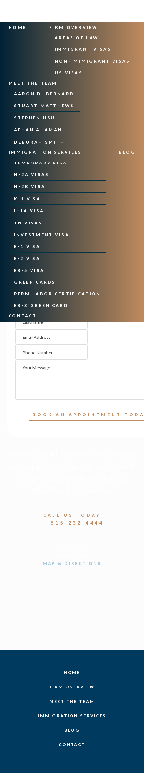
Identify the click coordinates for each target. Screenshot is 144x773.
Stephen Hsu (34, 118)
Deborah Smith (39, 142)
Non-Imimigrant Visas (92, 61)
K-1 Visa (27, 198)
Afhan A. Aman (38, 130)
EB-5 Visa (29, 270)
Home (17, 27)
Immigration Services (44, 152)
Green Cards (35, 282)
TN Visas (28, 222)
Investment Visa (41, 234)
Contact (23, 315)
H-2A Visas (31, 174)
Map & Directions (72, 563)
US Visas (69, 73)
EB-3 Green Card (41, 305)
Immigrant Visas (83, 49)
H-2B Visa (30, 186)
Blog (127, 152)
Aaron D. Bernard (44, 93)
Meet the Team (33, 83)
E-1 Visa (27, 246)
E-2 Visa (27, 258)
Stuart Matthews (44, 105)
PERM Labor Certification (57, 293)
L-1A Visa (29, 210)
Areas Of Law (77, 38)
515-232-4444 (72, 523)
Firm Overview (73, 27)
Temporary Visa (40, 162)
